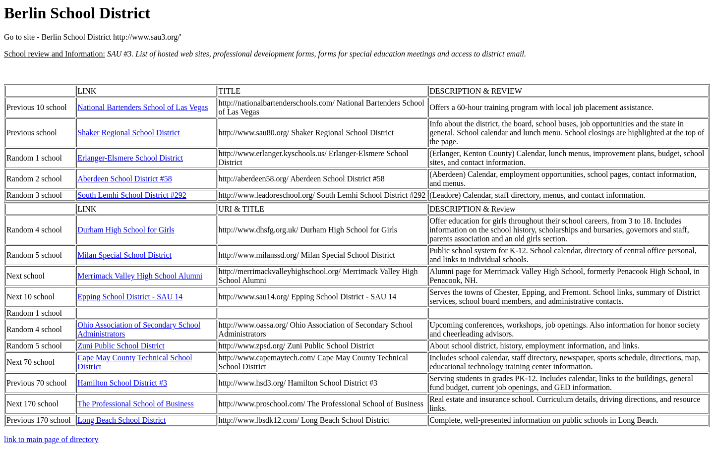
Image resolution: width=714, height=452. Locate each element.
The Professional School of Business (135, 403)
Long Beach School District (121, 420)
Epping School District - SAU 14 (129, 296)
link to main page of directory (51, 439)
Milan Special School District (124, 255)
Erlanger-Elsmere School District (130, 158)
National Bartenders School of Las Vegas (142, 107)
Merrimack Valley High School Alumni (139, 276)
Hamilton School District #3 (122, 383)
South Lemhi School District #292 (131, 195)
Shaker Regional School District (128, 132)
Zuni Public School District (121, 345)
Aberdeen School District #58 (124, 178)
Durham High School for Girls (126, 230)
